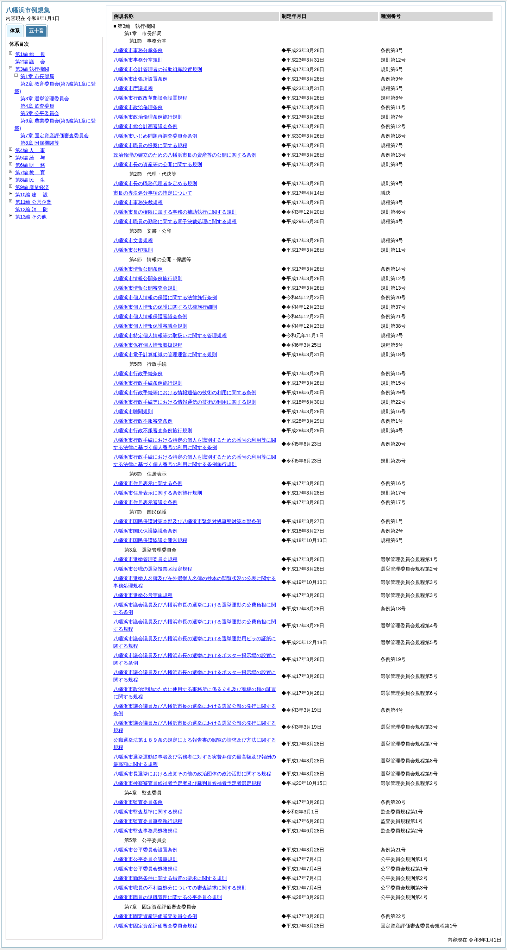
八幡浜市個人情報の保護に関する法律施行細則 (165, 307)
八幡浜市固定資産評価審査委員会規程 (155, 926)
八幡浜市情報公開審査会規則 (145, 288)
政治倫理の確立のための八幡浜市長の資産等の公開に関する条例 (184, 155)
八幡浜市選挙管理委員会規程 (145, 559)
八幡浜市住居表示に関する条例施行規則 (157, 493)
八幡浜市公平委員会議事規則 (145, 859)
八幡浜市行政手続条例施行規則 (147, 383)
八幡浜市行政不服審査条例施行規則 (152, 430)
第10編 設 (31, 194)
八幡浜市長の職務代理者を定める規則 (155, 183)
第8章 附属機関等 (39, 143)
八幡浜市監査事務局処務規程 (145, 830)
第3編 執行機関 (32, 69)
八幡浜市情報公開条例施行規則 (147, 278)
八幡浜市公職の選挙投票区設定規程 (152, 569)
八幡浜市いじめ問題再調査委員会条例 (155, 136)
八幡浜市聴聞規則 (133, 411)
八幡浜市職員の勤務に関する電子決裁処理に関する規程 (175, 221)
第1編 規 (30, 54)
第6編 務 (30, 165)
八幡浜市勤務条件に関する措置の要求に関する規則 (170, 878)
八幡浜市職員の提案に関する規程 (150, 145)
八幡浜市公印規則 (133, 250)
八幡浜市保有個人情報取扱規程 (147, 345)
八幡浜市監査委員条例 (138, 802)
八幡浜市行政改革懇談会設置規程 (150, 98)
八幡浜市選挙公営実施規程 (143, 595)
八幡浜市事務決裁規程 (138, 202)
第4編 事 (30, 150)
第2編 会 (30, 61)
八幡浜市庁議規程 (133, 88)
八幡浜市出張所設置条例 (140, 79)
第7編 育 (30, 172)
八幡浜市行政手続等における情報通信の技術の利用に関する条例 (184, 392)
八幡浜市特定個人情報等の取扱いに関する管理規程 (170, 335)
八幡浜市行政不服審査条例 (143, 421)
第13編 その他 (30, 217)
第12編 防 (31, 209)
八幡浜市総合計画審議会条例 (145, 126)
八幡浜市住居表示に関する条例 (147, 483)
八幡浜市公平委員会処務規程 (145, 869)
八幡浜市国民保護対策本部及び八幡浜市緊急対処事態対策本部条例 (187, 521)
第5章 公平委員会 (39, 113)
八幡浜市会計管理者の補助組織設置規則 (157, 69)
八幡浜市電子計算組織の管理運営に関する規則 (165, 354)
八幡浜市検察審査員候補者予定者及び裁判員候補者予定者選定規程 (187, 783)
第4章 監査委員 (37, 106)
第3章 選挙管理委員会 (44, 98)
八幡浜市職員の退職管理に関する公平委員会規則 (167, 897)
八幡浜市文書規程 (133, 240)
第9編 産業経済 (32, 187)
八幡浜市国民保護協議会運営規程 (150, 540)
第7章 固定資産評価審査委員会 (54, 135)
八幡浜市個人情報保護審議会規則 (150, 326)
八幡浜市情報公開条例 (138, 269)
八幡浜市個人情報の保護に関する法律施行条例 (165, 297)
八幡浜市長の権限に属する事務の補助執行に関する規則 (175, 212)
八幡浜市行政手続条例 (138, 373)
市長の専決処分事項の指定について (152, 193)
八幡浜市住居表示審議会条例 (145, 502)
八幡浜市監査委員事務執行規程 (147, 821)
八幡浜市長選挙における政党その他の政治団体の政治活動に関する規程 (192, 773)
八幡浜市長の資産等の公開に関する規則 (157, 164)
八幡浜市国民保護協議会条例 (145, 531)
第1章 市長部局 (37, 76)
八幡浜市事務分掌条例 (138, 50)
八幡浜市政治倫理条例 (138, 107)
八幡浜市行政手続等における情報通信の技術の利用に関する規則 (184, 402)
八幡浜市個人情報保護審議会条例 (150, 316)
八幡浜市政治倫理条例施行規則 (147, 117)
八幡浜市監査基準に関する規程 (147, 811)
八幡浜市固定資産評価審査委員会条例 (155, 916)
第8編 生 (30, 180)
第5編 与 (30, 158)
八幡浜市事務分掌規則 (138, 60)
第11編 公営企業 (33, 202)
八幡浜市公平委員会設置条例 (145, 850)
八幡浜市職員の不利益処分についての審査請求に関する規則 (179, 888)
